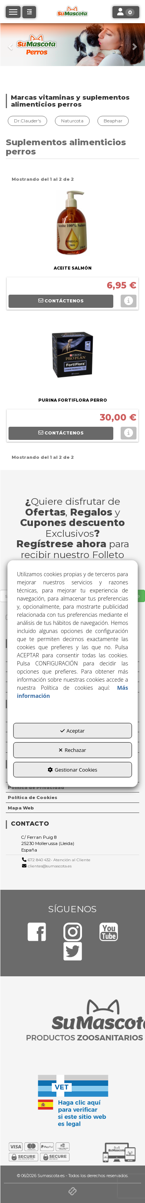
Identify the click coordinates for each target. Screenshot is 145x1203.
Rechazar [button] (72, 750)
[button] (11, 44)
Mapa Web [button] (21, 808)
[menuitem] (28, 121)
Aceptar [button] (72, 730)
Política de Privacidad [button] (36, 787)
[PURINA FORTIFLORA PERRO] (72, 356)
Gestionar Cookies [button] (72, 769)
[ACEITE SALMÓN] (72, 224)
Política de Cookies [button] (32, 797)
